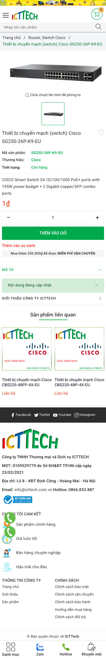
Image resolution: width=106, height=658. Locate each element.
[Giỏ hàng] (97, 14)
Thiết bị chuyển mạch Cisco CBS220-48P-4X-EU (79, 382)
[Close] (96, 285)
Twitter (42, 415)
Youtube (62, 415)
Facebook (21, 415)
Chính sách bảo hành (73, 602)
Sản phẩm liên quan (53, 315)
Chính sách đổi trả (70, 617)
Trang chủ (10, 587)
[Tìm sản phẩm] (47, 27)
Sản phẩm (10, 602)
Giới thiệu (10, 594)
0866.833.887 (81, 490)
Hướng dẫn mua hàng (73, 610)
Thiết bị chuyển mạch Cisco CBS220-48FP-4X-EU (27, 382)
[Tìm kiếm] (98, 27)
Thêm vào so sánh (18, 246)
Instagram (85, 415)
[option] (53, 70)
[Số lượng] (53, 217)
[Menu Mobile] (6, 14)
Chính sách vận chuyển (74, 594)
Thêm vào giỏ (52, 233)
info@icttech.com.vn (33, 490)
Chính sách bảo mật (72, 587)
